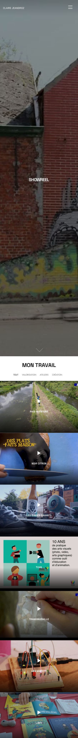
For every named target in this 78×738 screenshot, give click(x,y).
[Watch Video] (39, 401)
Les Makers (39, 671)
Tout (15, 374)
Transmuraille (39, 619)
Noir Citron (39, 463)
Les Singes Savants (39, 515)
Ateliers (44, 374)
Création (57, 374)
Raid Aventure (39, 411)
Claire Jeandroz (13, 8)
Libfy (39, 723)
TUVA (39, 567)
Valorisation (29, 374)
